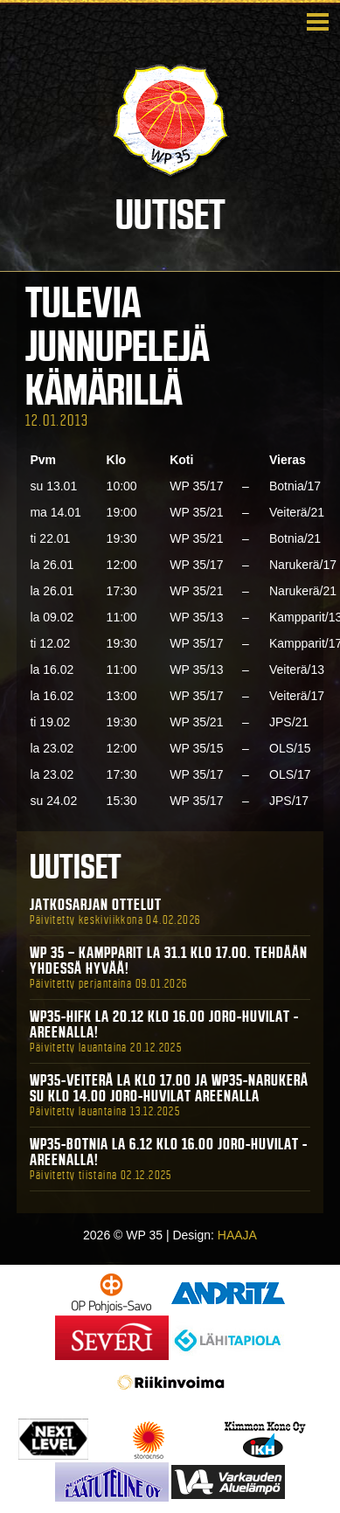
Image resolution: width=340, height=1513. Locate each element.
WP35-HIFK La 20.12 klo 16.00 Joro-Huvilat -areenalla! (164, 1024)
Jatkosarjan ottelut (96, 904)
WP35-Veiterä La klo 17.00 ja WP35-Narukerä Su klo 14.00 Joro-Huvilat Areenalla (169, 1088)
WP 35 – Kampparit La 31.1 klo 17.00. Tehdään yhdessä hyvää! (169, 960)
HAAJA (237, 1235)
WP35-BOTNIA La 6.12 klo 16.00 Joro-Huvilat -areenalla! (169, 1152)
